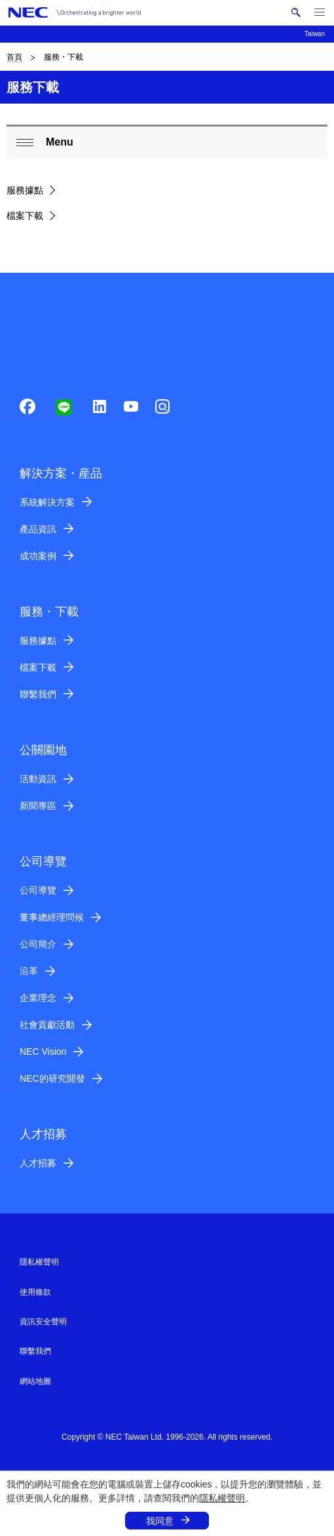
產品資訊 (38, 529)
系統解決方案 (47, 502)
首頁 (14, 57)
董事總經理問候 (52, 917)
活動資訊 (38, 779)
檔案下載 (25, 215)
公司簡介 (38, 944)
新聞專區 (38, 805)
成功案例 (38, 556)
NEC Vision (43, 1051)
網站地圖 (35, 1381)
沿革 (29, 971)
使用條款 (35, 1292)
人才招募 (38, 1163)
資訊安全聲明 (43, 1321)
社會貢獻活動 (47, 1024)
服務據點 (25, 190)
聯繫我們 (38, 694)
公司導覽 (38, 890)
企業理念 (38, 998)
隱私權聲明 (222, 1498)
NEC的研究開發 (52, 1078)
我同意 (160, 1521)
